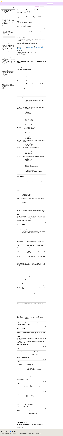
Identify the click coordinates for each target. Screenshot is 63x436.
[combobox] (8, 9)
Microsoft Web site (29, 47)
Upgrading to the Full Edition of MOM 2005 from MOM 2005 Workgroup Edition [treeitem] (8, 88)
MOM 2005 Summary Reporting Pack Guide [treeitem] (7, 84)
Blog (10, 433)
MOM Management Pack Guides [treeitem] (7, 31)
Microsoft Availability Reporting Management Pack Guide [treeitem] (8, 79)
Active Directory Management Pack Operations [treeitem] (8, 41)
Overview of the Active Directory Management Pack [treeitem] (8, 37)
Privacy (17, 433)
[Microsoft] (1, 1)
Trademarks (33, 433)
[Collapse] (14, 7)
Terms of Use (29, 433)
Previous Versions (7, 433)
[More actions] (45, 7)
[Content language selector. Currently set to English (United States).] (4, 431)
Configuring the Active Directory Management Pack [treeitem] (8, 39)
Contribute (14, 433)
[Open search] (59, 1)
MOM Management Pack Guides (23, 7)
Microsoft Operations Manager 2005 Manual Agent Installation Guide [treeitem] (7, 23)
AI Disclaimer (2, 433)
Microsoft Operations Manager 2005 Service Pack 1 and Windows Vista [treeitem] (8, 86)
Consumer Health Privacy (23, 433)
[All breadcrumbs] (17, 7)
